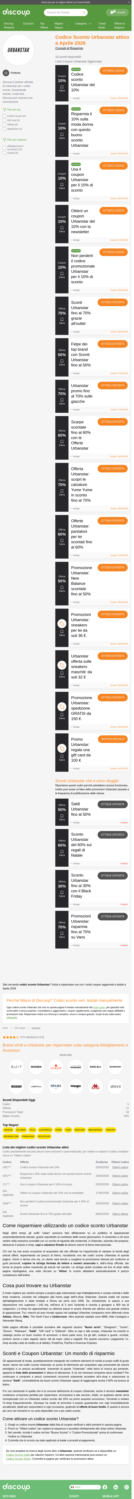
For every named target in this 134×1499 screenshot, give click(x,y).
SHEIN (58, 1130)
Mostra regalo (112, 739)
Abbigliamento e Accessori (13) (13, 148)
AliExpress (45, 1130)
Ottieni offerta (112, 302)
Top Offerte (44, 25)
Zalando (21, 1130)
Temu (68, 1130)
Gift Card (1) (11, 120)
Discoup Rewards (9, 25)
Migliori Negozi (61, 25)
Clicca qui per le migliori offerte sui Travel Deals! (65, 2)
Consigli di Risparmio (69, 48)
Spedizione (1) (12, 128)
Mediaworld (95, 1130)
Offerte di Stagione (119, 25)
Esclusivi (28, 23)
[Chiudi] (129, 2)
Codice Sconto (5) (14, 116)
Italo (32, 1130)
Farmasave (28, 1136)
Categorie (83, 24)
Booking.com (11, 1136)
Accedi (117, 12)
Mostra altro (66, 1054)
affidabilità (12, 1017)
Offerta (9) (10, 124)
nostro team (99, 1007)
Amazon (8, 1130)
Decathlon (44, 1136)
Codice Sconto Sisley (18, 1458)
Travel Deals (102, 25)
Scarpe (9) (10, 152)
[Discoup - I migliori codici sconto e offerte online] (16, 12)
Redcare (80, 1130)
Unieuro (110, 1130)
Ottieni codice (113, 70)
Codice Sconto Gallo (18, 1454)
